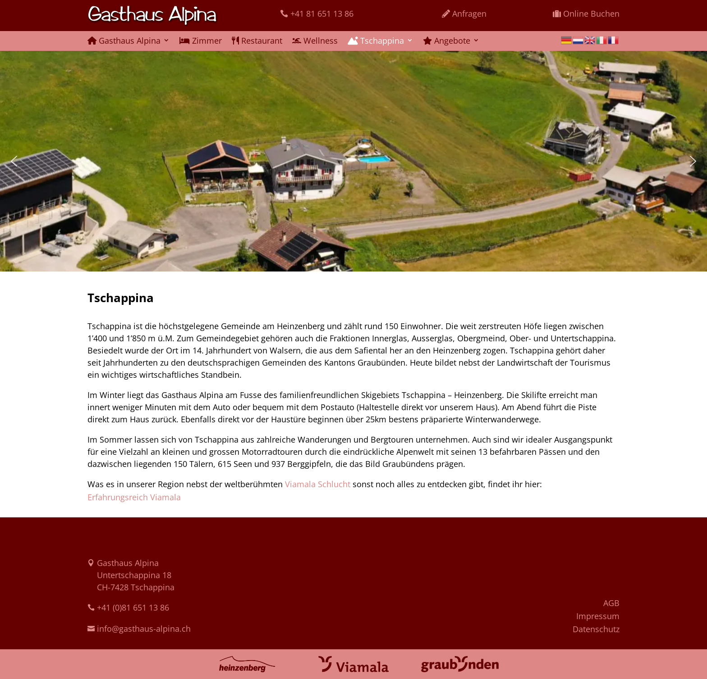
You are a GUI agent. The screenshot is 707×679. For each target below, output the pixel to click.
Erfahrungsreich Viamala (134, 497)
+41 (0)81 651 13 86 (133, 607)
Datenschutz (596, 629)
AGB (611, 603)
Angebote (446, 41)
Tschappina (376, 41)
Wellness (315, 41)
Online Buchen (591, 13)
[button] (14, 161)
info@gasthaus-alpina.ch (144, 628)
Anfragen (469, 13)
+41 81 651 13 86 (322, 13)
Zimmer (200, 41)
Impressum (598, 616)
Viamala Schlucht (317, 484)
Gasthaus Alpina (124, 41)
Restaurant (257, 41)
